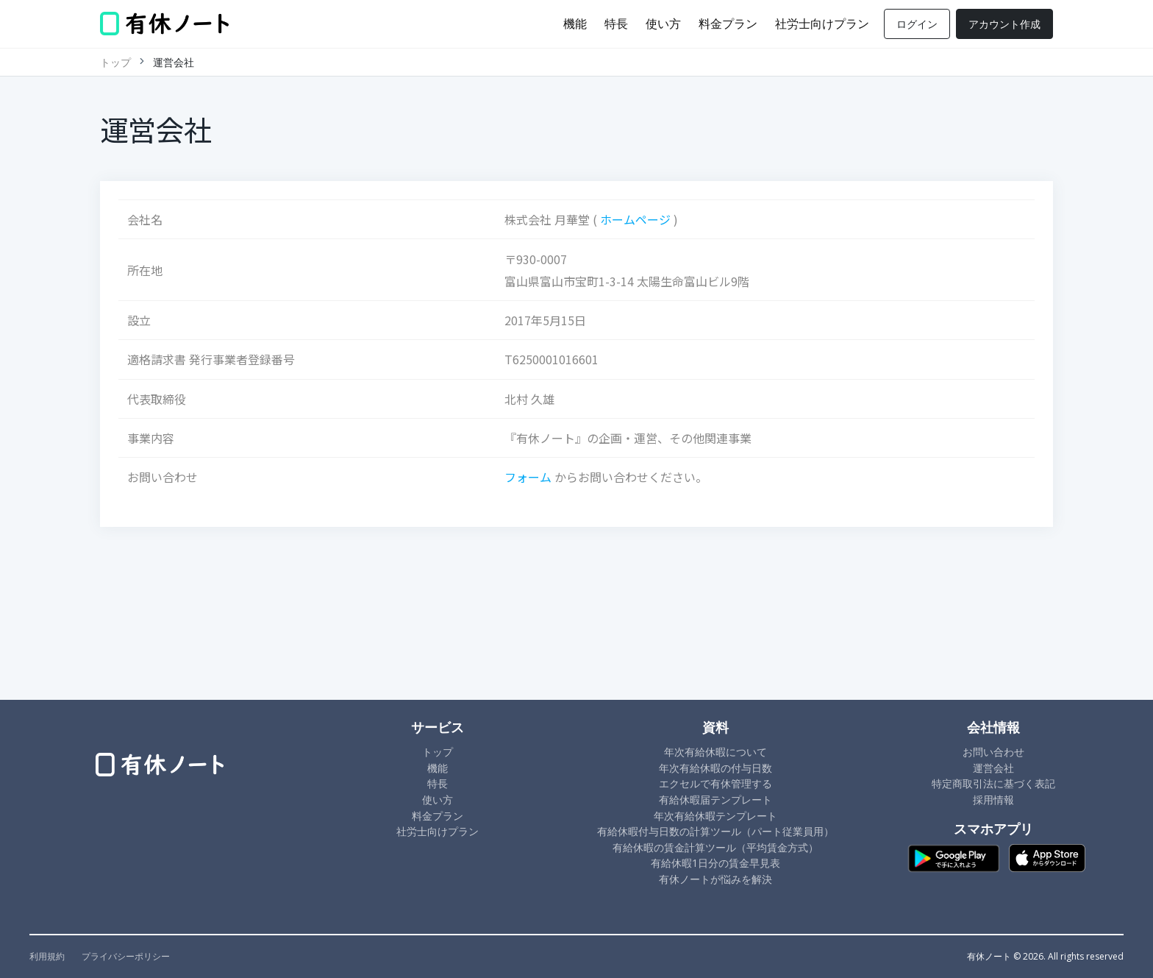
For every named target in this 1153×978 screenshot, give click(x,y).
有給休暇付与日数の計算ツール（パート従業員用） (715, 831)
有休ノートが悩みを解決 (715, 879)
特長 (616, 23)
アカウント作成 (1004, 24)
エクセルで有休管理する (715, 783)
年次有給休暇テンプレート (715, 816)
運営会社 (993, 768)
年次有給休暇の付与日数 (715, 768)
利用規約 (47, 956)
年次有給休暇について (715, 752)
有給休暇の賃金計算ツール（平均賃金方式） (715, 847)
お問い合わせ (993, 752)
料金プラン (728, 23)
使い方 (663, 23)
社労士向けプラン (822, 23)
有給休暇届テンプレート (715, 800)
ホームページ (635, 219)
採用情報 (993, 800)
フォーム (527, 477)
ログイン (917, 24)
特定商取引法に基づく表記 (993, 783)
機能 (575, 23)
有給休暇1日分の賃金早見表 (715, 863)
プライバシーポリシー (126, 956)
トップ (115, 62)
